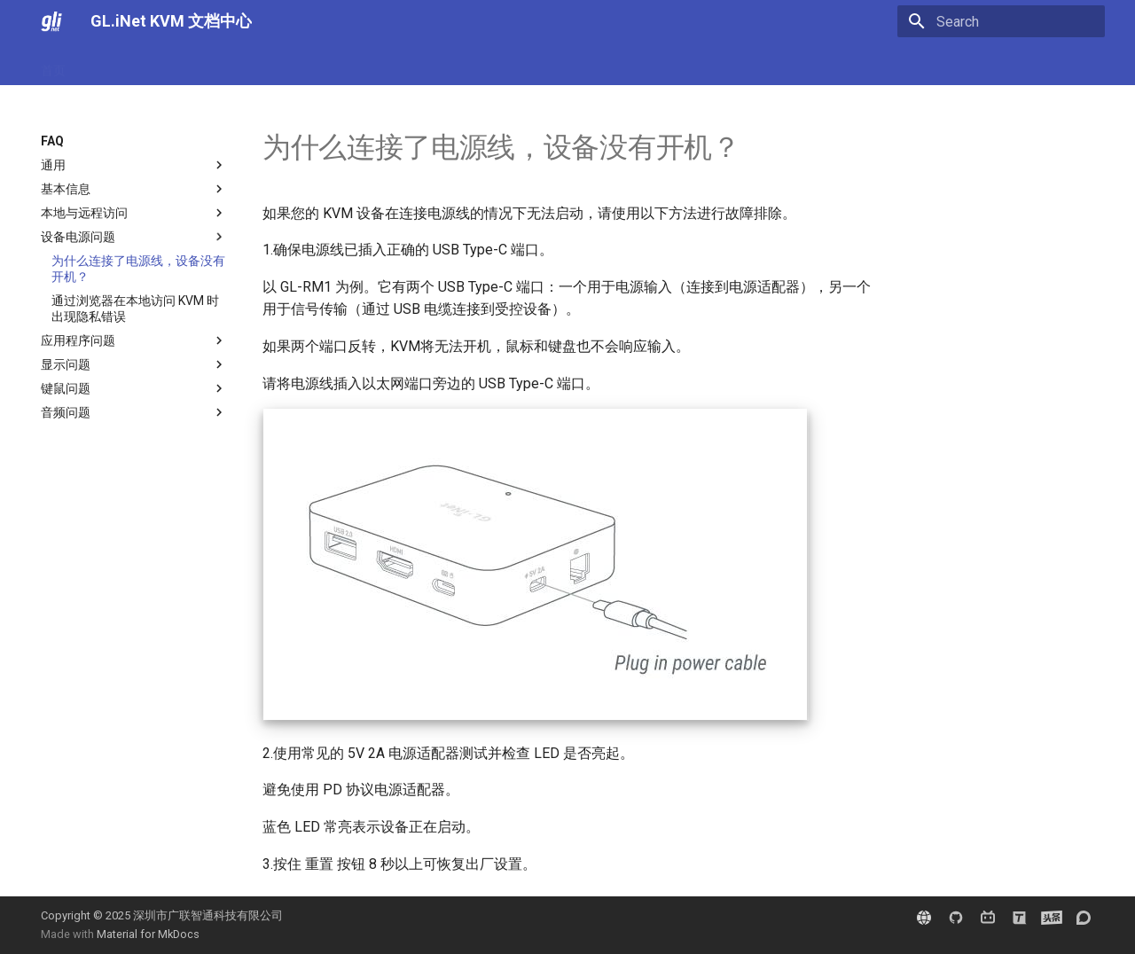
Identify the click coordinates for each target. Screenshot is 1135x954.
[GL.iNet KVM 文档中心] (51, 21)
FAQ (169, 65)
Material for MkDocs (148, 934)
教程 (214, 65)
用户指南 (112, 65)
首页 (53, 65)
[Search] (1001, 21)
